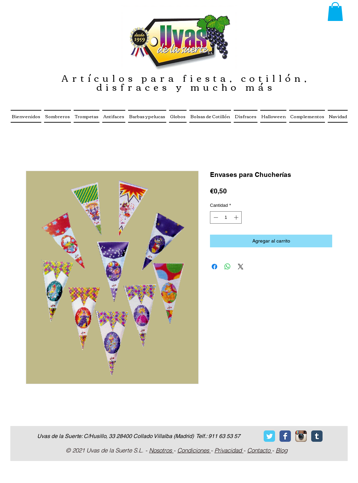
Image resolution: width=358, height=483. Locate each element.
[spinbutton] (226, 217)
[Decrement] (215, 217)
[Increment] (237, 217)
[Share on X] (240, 266)
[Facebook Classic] (285, 436)
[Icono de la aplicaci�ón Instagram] (301, 436)
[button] (335, 11)
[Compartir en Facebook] (214, 266)
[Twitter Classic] (269, 436)
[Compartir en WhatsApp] (227, 266)
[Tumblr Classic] (317, 436)
